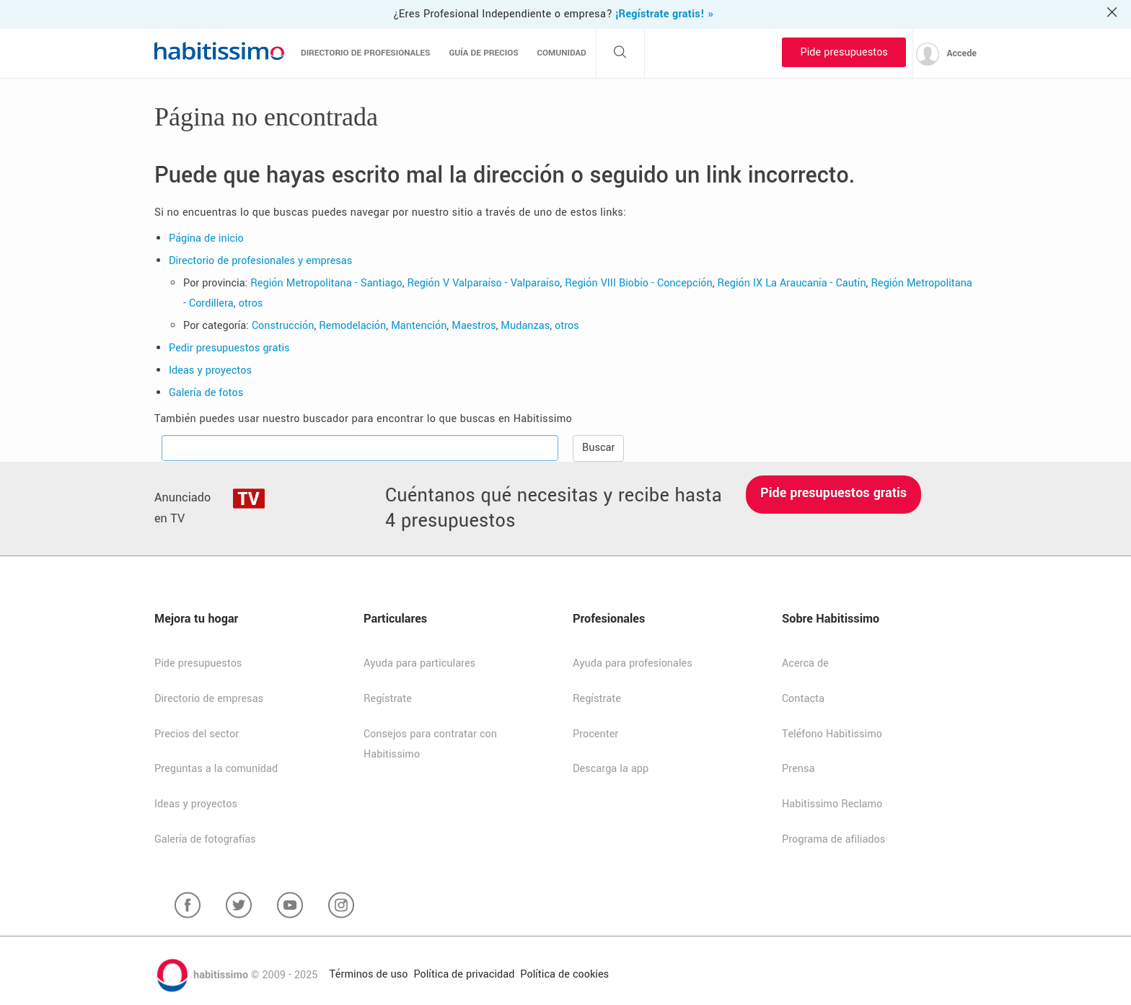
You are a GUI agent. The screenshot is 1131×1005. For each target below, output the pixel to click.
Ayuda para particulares (419, 663)
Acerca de (805, 663)
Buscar (598, 447)
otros (251, 303)
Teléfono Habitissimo (832, 734)
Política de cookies (564, 974)
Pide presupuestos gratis (833, 492)
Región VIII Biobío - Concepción (638, 283)
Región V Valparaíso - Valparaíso (484, 283)
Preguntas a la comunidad (216, 768)
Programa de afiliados (833, 839)
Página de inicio (206, 238)
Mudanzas (525, 325)
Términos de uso (368, 974)
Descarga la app (610, 768)
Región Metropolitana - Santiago (326, 283)
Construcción (283, 325)
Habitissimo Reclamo (832, 804)
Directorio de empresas (208, 698)
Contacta (803, 698)
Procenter (595, 734)
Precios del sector (196, 734)
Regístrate (388, 698)
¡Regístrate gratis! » (664, 14)
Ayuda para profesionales (632, 663)
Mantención (418, 325)
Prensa (798, 768)
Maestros (474, 325)
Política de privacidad (463, 974)
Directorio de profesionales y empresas (260, 260)
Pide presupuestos (843, 52)
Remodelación (352, 325)
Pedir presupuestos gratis (229, 348)
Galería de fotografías (205, 839)
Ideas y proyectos (210, 370)
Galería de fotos (206, 392)
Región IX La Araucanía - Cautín (792, 283)
